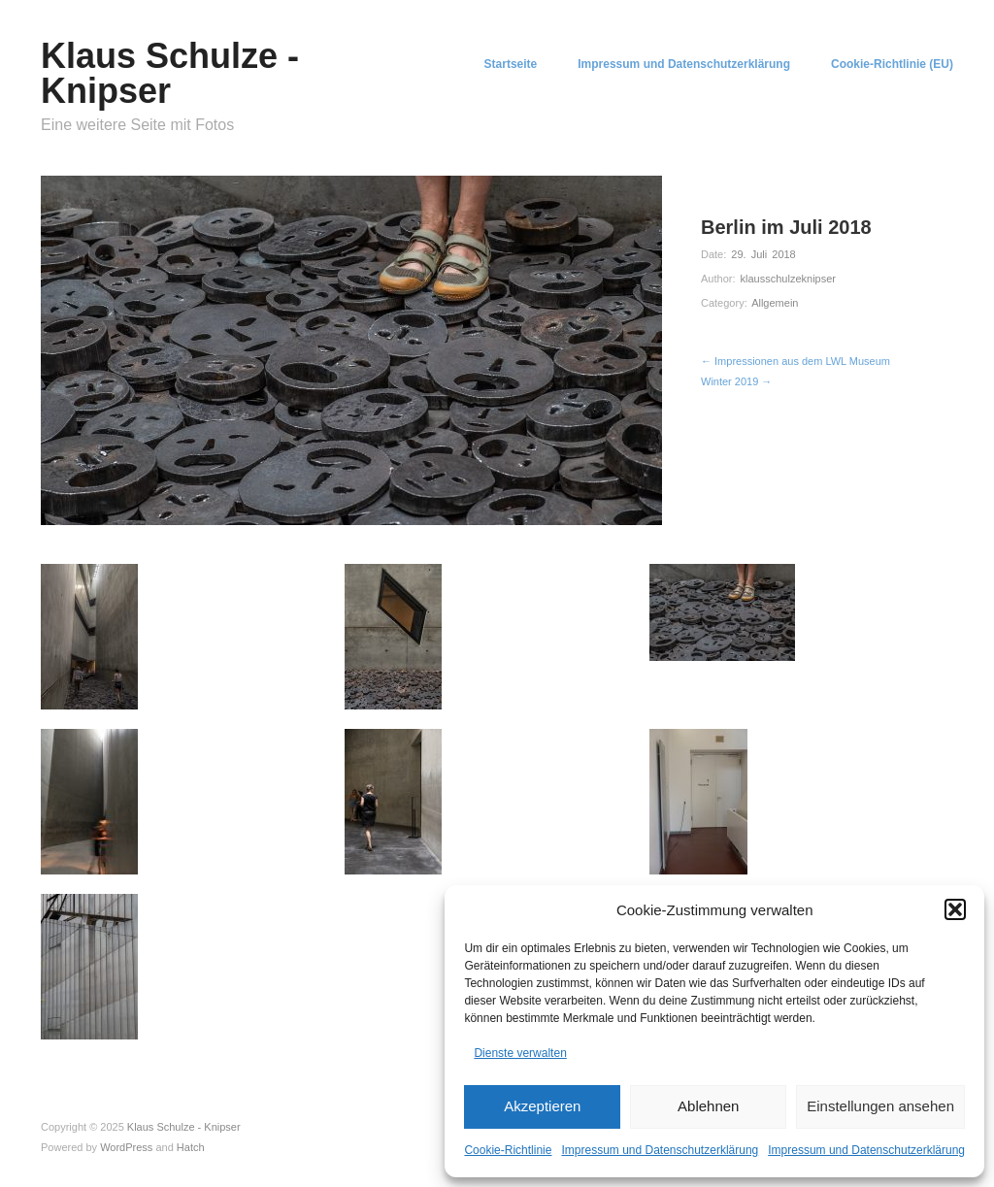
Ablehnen (708, 1106)
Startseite (511, 64)
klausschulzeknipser (788, 278)
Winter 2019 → (736, 381)
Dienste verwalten (520, 1053)
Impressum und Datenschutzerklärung (659, 1150)
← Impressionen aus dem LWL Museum (795, 361)
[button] (955, 909)
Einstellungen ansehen (880, 1106)
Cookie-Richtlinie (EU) (892, 64)
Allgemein (774, 303)
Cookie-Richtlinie (507, 1150)
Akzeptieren (542, 1106)
